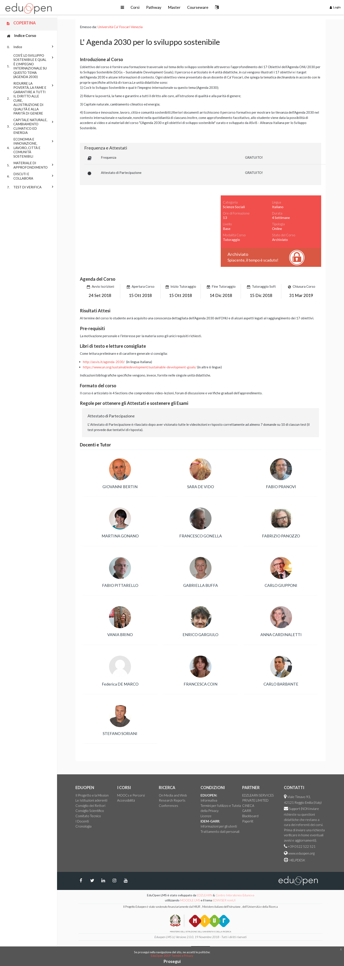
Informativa (209, 800)
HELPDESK (297, 860)
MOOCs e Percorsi (131, 795)
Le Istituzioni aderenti (91, 800)
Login (335, 7)
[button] (122, 7)
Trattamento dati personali (220, 831)
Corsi (135, 7)
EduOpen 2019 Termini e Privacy (172, 955)
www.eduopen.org (301, 853)
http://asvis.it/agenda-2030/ (104, 362)
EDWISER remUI (224, 900)
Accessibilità (126, 800)
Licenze (206, 816)
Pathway (153, 7)
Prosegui (172, 961)
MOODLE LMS (190, 900)
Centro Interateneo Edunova (235, 895)
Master (174, 7)
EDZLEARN (204, 895)
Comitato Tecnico (88, 816)
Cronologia (83, 826)
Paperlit (247, 821)
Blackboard (250, 816)
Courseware (197, 7)
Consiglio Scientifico (89, 811)
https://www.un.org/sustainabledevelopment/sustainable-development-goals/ (140, 367)
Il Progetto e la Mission (92, 795)
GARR (246, 811)
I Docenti (82, 821)
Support (294, 809)
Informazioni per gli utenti (219, 826)
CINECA (248, 806)
